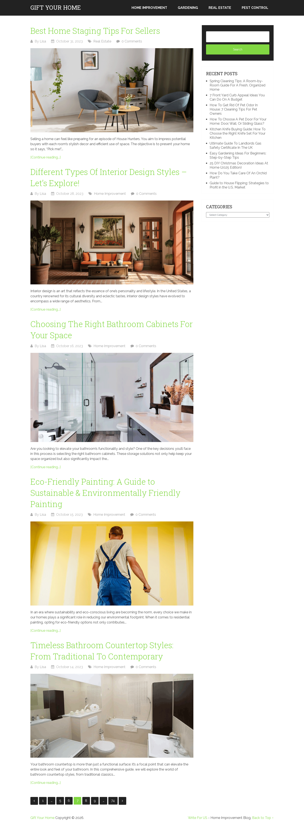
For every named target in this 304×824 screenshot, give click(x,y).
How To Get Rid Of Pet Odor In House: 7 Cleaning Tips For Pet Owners (234, 109)
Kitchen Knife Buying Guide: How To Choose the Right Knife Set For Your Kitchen (238, 133)
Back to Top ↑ (263, 818)
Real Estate (220, 8)
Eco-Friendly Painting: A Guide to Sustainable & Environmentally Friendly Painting (105, 492)
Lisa (43, 41)
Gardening (188, 8)
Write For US (197, 818)
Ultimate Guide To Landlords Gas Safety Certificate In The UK (235, 145)
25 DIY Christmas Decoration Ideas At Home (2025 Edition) (239, 165)
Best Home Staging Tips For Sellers (95, 30)
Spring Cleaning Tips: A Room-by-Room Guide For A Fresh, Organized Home (237, 85)
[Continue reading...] (45, 157)
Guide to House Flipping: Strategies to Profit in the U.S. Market (239, 185)
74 (113, 801)
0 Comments (132, 41)
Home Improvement (149, 8)
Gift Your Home (55, 8)
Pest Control (255, 8)
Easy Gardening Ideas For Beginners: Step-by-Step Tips (238, 155)
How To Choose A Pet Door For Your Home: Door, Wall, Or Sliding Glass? (238, 121)
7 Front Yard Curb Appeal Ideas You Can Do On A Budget (237, 97)
